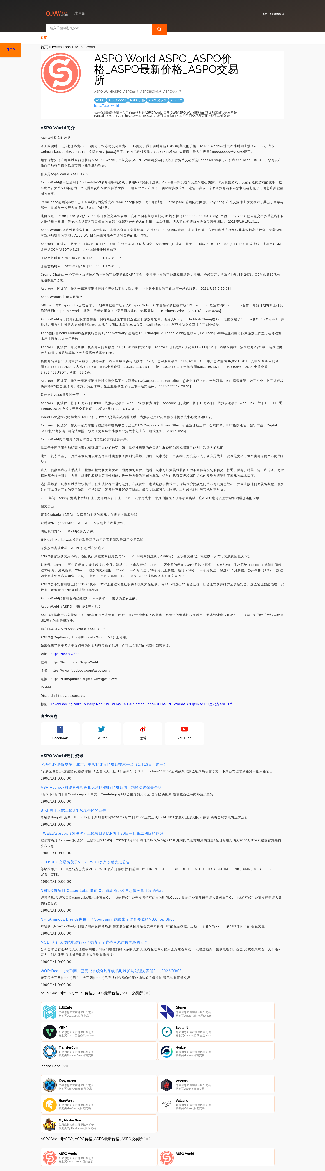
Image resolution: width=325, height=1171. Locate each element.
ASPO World (173, 699)
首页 (44, 32)
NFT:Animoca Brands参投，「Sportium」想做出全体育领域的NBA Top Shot (107, 915)
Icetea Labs (61, 42)
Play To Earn (124, 699)
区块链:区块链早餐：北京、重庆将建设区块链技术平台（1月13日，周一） (104, 760)
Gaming (66, 699)
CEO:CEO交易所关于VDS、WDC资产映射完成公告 (85, 857)
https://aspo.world (106, 101)
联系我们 (93, 1146)
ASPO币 (226, 699)
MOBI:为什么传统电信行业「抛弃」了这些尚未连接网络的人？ (94, 938)
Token (55, 699)
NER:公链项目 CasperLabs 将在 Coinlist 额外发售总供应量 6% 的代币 (102, 886)
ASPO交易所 (210, 699)
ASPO (158, 699)
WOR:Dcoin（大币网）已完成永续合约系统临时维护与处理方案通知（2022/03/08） (113, 966)
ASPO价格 (191, 699)
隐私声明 (115, 1146)
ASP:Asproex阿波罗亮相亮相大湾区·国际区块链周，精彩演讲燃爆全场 (101, 783)
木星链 (114, 1163)
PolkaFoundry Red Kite (91, 699)
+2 (112, 699)
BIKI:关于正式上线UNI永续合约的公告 (73, 806)
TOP (11, 50)
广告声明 (138, 1146)
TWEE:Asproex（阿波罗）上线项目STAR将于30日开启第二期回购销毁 (102, 829)
